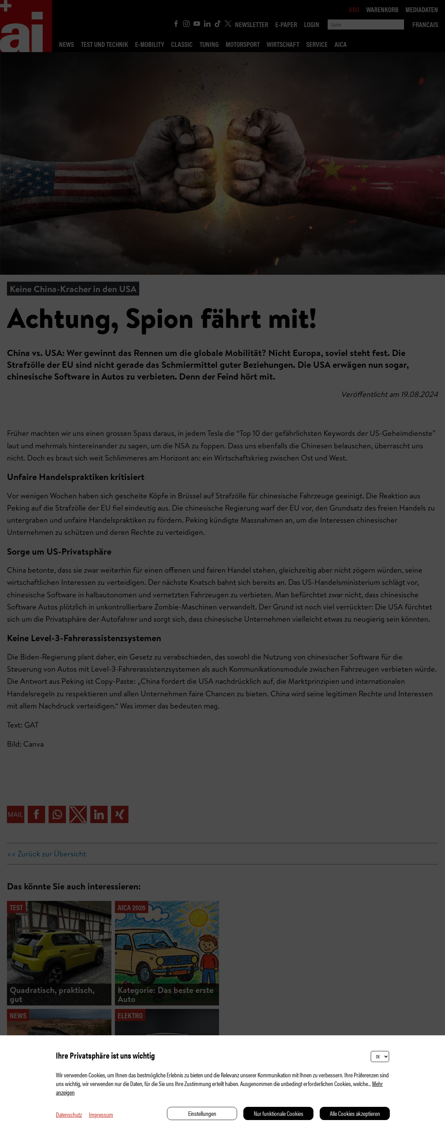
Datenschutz (69, 1114)
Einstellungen (202, 1113)
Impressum (101, 1114)
